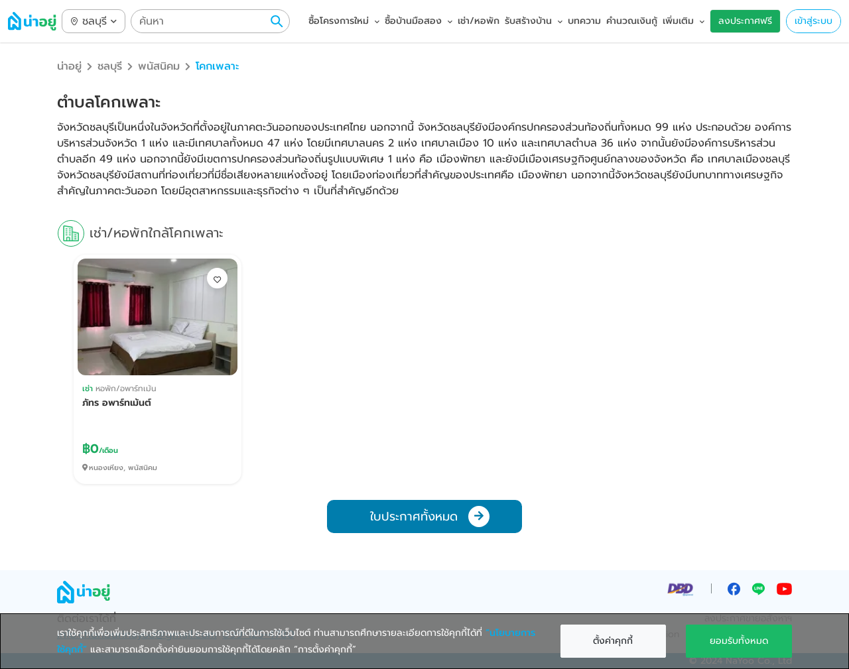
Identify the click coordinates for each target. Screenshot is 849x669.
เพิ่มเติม (683, 21)
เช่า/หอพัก (478, 21)
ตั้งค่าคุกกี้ (613, 641)
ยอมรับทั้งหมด (739, 641)
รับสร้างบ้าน (533, 21)
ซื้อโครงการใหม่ (343, 21)
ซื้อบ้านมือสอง (418, 21)
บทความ (584, 21)
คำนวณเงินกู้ (631, 21)
